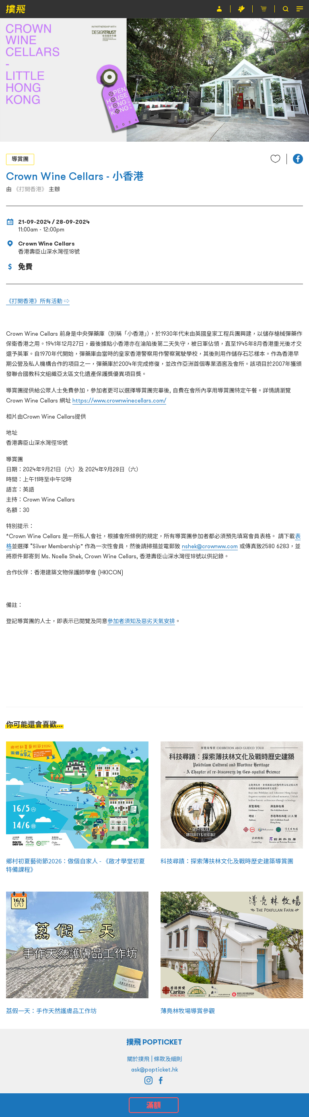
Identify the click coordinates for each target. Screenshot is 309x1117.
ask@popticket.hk (154, 1069)
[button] (298, 159)
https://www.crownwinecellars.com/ (119, 400)
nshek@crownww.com (210, 546)
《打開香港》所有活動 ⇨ (38, 301)
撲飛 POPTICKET (155, 1042)
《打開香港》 (30, 189)
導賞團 (20, 159)
